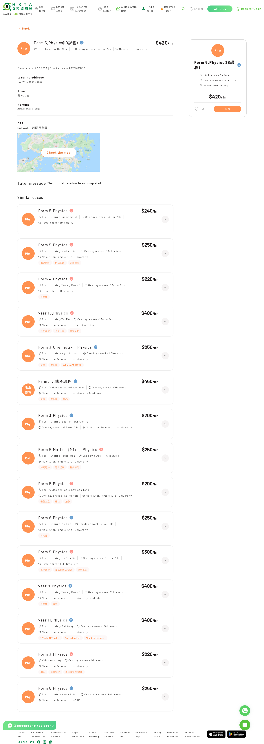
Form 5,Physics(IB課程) (56, 42)
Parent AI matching (173, 734)
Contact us (125, 734)
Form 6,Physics (53, 517)
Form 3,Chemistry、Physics (65, 347)
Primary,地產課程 (55, 381)
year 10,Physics (53, 313)
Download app (141, 734)
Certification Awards (59, 734)
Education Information (38, 734)
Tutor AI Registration (192, 734)
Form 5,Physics (53, 210)
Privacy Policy (157, 734)
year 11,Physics (52, 620)
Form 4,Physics (53, 279)
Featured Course (109, 734)
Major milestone (78, 734)
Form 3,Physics (53, 415)
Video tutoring (94, 734)
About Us (21, 734)
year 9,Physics (52, 586)
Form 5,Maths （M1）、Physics (67, 449)
